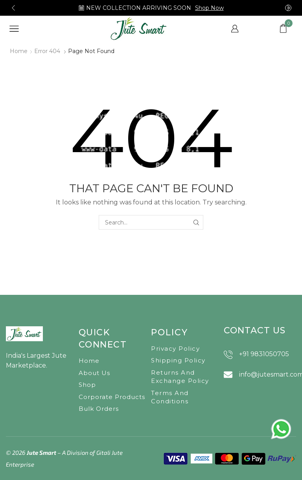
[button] (13, 8)
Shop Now (209, 7)
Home (19, 51)
